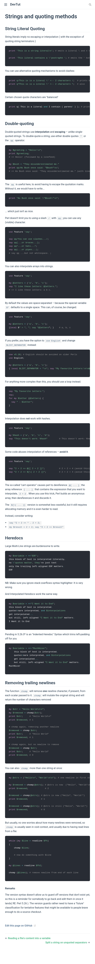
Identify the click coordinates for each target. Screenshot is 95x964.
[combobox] (90, 4)
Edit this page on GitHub (18, 937)
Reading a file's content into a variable (29, 950)
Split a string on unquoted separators (66, 954)
